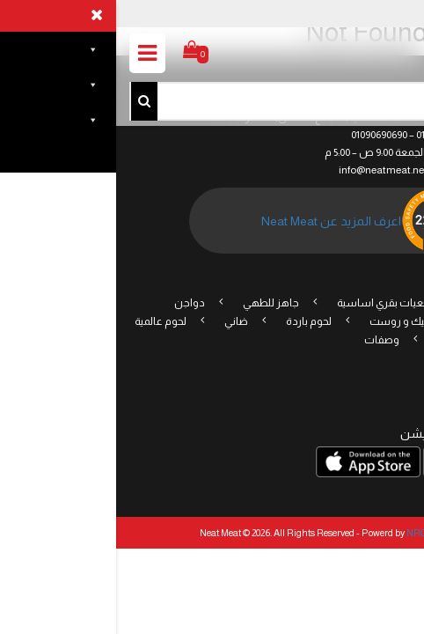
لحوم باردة (193, 321)
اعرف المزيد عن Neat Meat (215, 221)
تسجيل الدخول (363, 12)
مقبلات (377, 321)
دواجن (73, 303)
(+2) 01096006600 (337, 135)
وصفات (265, 340)
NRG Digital (315, 532)
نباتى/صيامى (348, 340)
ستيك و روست (288, 321)
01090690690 (263, 135)
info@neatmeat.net (267, 170)
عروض (377, 303)
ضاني (120, 321)
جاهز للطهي (155, 303)
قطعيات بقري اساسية (272, 303)
